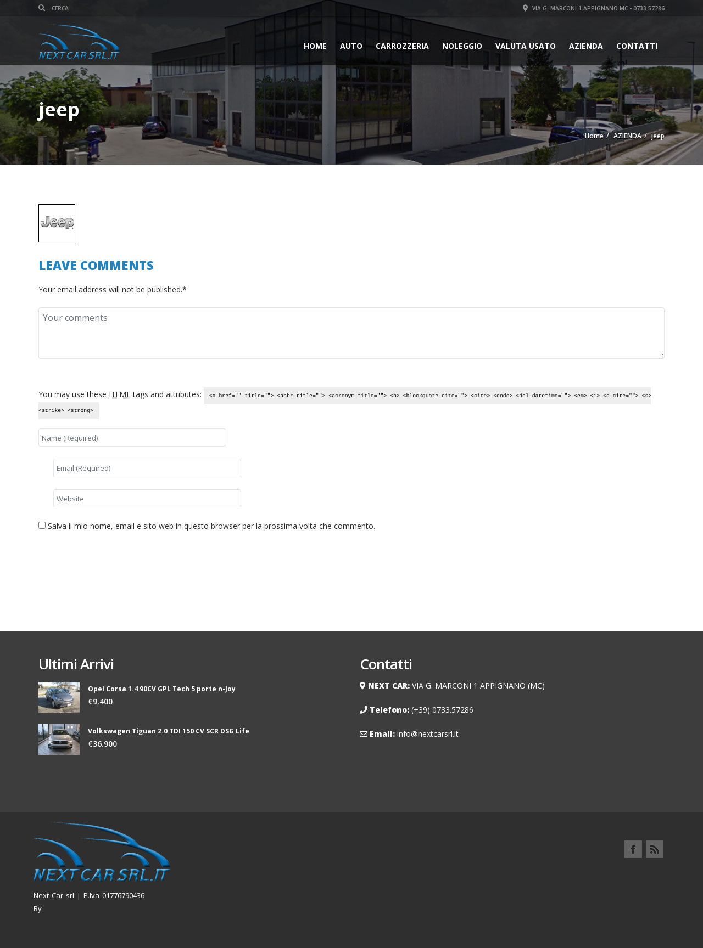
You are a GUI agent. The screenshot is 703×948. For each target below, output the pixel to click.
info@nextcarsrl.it (428, 734)
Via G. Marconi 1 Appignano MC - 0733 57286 (594, 8)
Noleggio (462, 46)
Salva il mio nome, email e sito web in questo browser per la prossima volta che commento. (211, 526)
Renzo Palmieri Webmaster (90, 908)
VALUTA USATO (525, 46)
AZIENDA (586, 46)
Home (315, 46)
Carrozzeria (402, 46)
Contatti (636, 46)
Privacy (649, 875)
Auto (351, 46)
